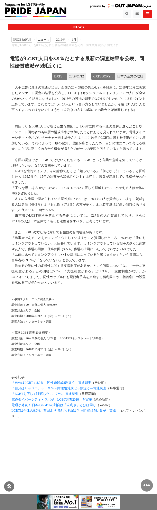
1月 (74, 39)
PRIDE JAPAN (22, 39)
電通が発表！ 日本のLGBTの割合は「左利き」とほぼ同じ (53, 405)
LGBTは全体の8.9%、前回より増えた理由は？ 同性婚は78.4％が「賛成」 (65, 410)
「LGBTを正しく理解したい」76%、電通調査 (44, 393)
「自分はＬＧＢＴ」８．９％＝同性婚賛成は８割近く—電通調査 (58, 388)
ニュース (43, 39)
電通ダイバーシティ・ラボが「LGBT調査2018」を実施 (51, 399)
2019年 (60, 39)
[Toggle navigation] (127, 14)
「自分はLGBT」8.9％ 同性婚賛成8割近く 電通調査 (51, 382)
